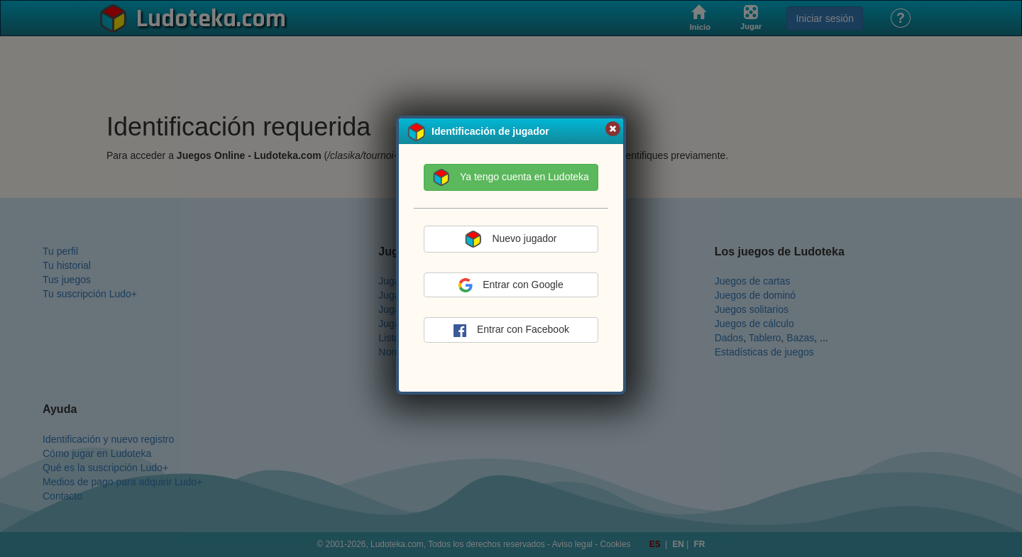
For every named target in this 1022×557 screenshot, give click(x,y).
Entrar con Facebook (511, 331)
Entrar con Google (511, 285)
